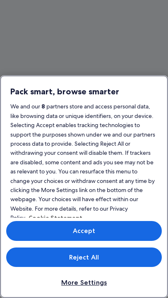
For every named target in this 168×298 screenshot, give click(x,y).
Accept (84, 231)
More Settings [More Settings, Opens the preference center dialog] (84, 282)
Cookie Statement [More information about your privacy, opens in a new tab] (55, 217)
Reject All (84, 257)
